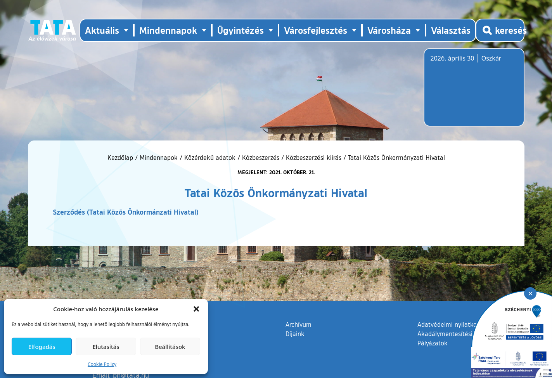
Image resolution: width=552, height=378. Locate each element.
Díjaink (295, 334)
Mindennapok (159, 157)
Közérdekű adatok (209, 157)
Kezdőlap (121, 157)
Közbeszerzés (260, 157)
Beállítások (170, 346)
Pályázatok (432, 343)
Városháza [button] (389, 30)
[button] (196, 309)
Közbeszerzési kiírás (313, 157)
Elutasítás (105, 346)
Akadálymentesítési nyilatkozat (461, 334)
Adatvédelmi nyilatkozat (451, 324)
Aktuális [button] (102, 30)
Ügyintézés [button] (240, 30)
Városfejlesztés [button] (315, 30)
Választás (451, 30)
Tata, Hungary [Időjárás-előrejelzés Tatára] (474, 92)
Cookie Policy (102, 364)
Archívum (298, 324)
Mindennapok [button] (168, 30)
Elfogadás (41, 346)
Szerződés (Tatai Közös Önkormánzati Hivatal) (126, 212)
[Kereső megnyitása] (500, 30)
